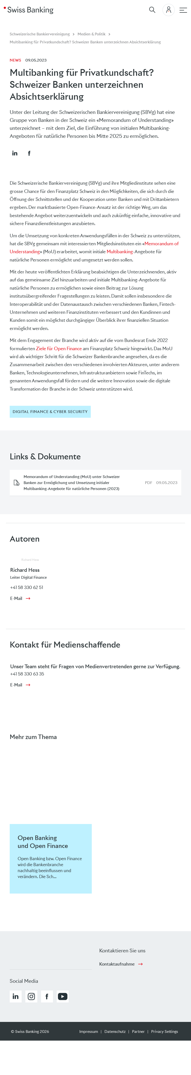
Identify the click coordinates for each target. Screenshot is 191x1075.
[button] (15, 153)
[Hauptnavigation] (183, 10)
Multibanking (120, 251)
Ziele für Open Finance (59, 348)
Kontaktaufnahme (117, 964)
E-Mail (16, 598)
